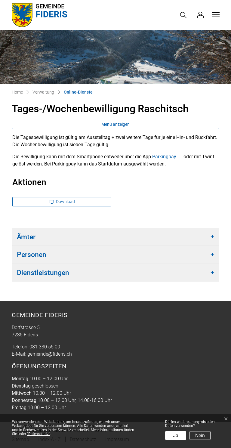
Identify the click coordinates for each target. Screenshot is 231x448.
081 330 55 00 (44, 347)
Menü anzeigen (115, 124)
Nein (200, 435)
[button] (184, 15)
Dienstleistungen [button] (43, 273)
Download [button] (62, 201)
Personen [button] (31, 255)
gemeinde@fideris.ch (49, 354)
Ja (175, 435)
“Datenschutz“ (38, 434)
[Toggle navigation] (214, 15)
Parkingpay (167, 156)
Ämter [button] (26, 237)
